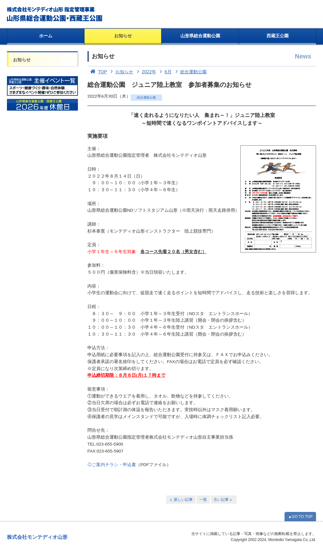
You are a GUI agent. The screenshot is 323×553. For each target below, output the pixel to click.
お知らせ (123, 35)
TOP (97, 71)
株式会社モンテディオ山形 (37, 537)
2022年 (145, 71)
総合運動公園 (190, 71)
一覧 (203, 499)
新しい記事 (181, 499)
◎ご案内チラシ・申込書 (111, 464)
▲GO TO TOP (300, 516)
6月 (164, 71)
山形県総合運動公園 (200, 35)
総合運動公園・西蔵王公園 (55, 14)
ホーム (45, 35)
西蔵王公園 (278, 35)
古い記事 (223, 499)
